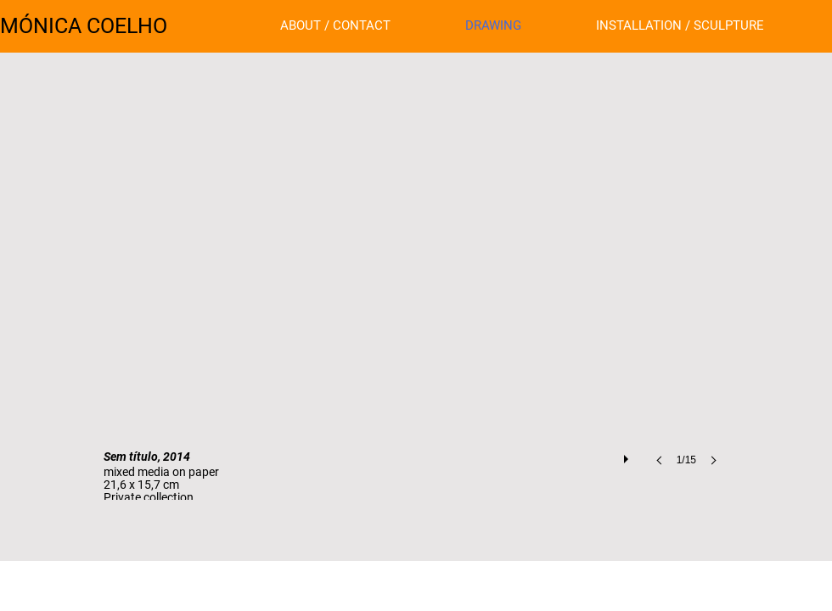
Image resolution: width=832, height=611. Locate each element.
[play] (628, 455)
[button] (416, 307)
